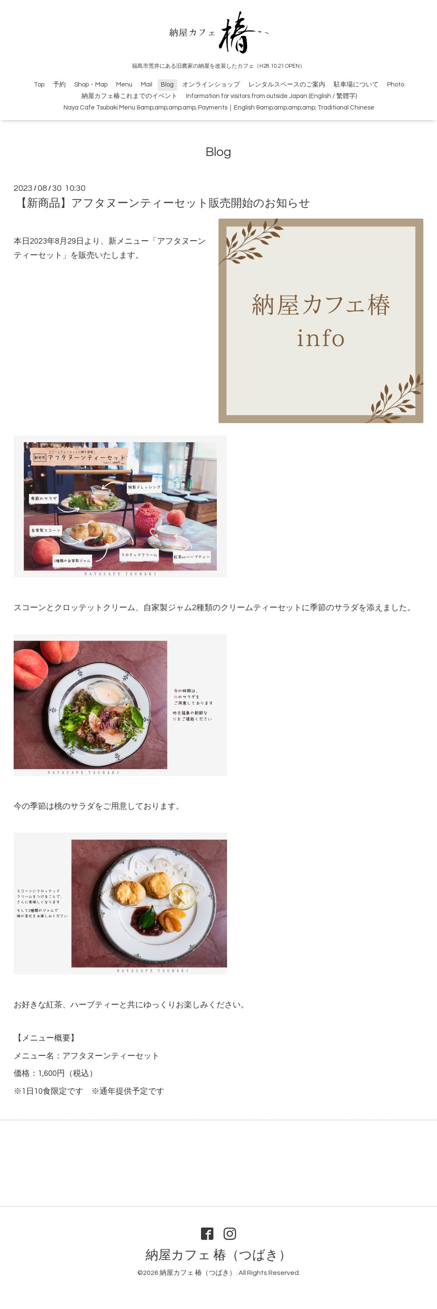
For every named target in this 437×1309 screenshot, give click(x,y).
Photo (395, 84)
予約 (59, 84)
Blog (167, 84)
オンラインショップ (211, 84)
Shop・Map (91, 84)
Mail (146, 84)
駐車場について (356, 84)
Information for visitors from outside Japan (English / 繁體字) (271, 96)
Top (39, 84)
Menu (124, 84)
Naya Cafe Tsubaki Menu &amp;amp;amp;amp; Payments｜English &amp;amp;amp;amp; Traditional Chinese (219, 107)
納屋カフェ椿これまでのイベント (130, 96)
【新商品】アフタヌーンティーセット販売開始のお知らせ (163, 203)
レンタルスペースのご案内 (286, 84)
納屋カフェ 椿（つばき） (218, 1255)
